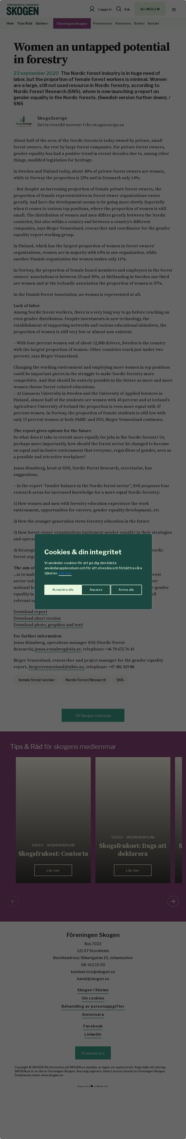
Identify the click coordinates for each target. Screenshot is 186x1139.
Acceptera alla (124, 588)
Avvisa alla (88, 588)
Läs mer (65, 573)
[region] (93, 569)
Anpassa (57, 588)
